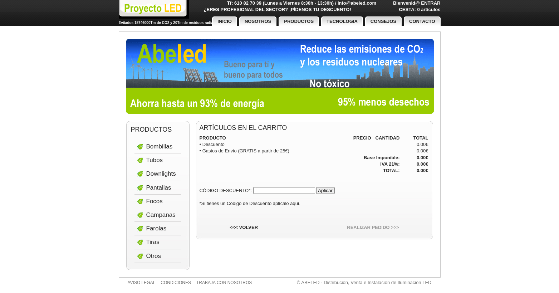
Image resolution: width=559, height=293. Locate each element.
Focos (154, 201)
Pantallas (158, 187)
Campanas (161, 214)
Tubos (154, 160)
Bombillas (159, 146)
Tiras (153, 242)
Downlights (161, 173)
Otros (153, 256)
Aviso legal (142, 282)
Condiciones (176, 282)
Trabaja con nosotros (224, 282)
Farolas (156, 228)
